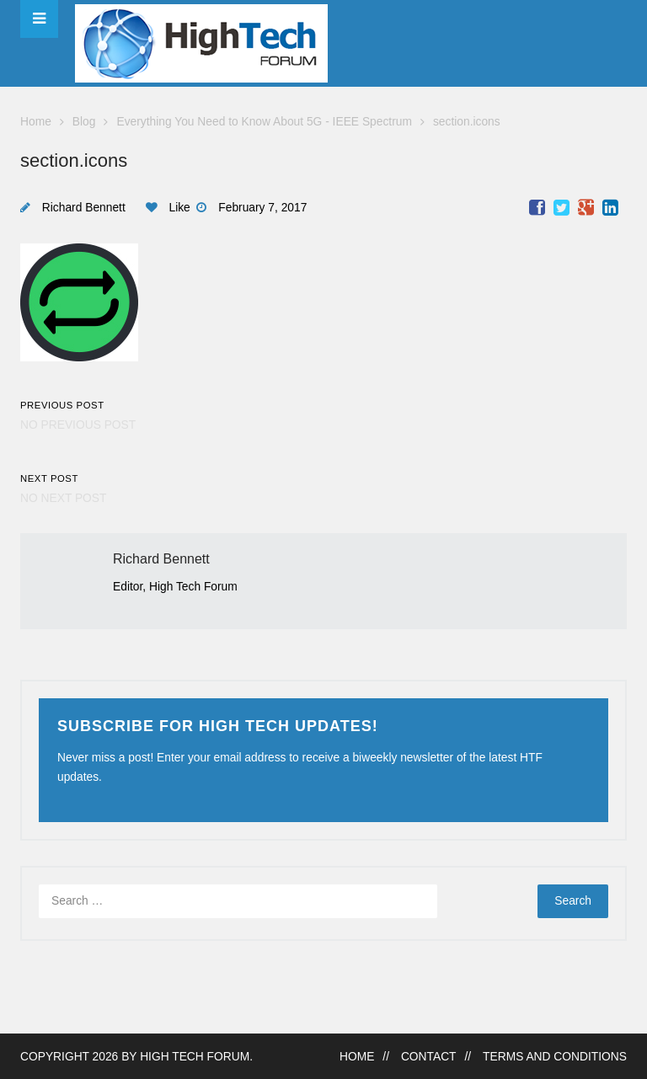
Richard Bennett (84, 207)
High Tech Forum (194, 1056)
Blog (84, 121)
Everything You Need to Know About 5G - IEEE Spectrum (264, 121)
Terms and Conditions (555, 1056)
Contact (429, 1056)
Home (35, 121)
